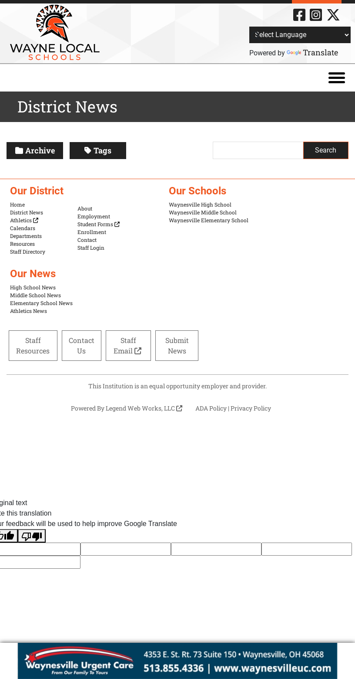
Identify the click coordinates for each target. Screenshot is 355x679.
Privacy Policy (251, 408)
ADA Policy (211, 408)
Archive (35, 150)
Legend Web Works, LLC (144, 408)
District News (26, 212)
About (84, 208)
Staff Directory (27, 251)
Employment (93, 216)
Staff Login (90, 247)
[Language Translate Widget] (300, 35)
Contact (87, 239)
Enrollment (91, 231)
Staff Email (128, 345)
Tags (97, 150)
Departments (26, 235)
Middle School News (35, 295)
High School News (33, 287)
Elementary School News (41, 302)
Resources (22, 243)
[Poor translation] (32, 536)
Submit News (177, 345)
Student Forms (98, 224)
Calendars (22, 227)
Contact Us (81, 345)
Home (17, 204)
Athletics (24, 220)
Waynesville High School (200, 204)
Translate (312, 52)
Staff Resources (33, 345)
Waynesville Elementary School (208, 220)
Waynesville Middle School (203, 212)
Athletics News (28, 310)
